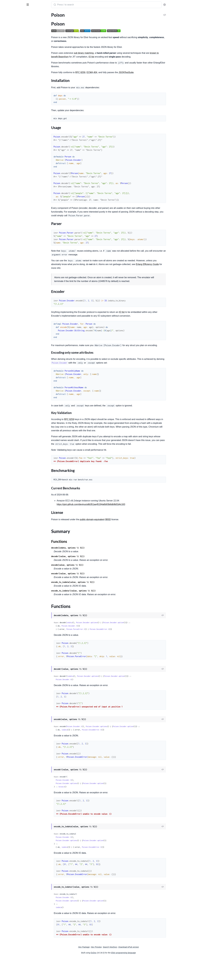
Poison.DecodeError (11, 71)
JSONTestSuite (146, 72)
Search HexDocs (130, 947)
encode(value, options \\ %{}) (88, 565)
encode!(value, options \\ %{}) (88, 573)
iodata (90, 622)
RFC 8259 (101, 72)
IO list (112, 57)
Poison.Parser (8, 61)
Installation (12, 27)
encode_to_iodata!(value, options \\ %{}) (94, 590)
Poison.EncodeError (11, 75)
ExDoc (114, 953)
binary (82, 787)
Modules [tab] (15, 13)
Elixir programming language (144, 953)
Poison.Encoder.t (95, 726)
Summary (9, 45)
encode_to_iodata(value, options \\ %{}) (93, 582)
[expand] (39, 18)
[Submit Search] (75, 5)
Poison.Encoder (9, 58)
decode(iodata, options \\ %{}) (88, 548)
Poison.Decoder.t (90, 626)
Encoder (10, 36)
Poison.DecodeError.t (120, 629)
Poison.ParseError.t (96, 629)
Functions (9, 49)
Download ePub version (149, 947)
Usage (9, 30)
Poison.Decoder (9, 54)
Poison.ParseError (11, 82)
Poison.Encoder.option (144, 726)
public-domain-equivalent (113, 519)
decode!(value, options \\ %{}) (88, 556)
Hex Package (104, 947)
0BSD (129, 519)
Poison (6, 3)
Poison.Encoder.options (117, 726)
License (10, 41)
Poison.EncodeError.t (112, 730)
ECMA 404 (112, 72)
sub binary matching (104, 53)
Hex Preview (117, 947)
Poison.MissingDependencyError (18, 78)
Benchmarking (13, 39)
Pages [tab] (5, 13)
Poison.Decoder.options (107, 622)
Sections (9, 23)
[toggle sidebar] (38, 4)
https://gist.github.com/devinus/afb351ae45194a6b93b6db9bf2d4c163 (112, 504)
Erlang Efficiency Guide (168, 264)
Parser (10, 33)
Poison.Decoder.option (134, 622)
